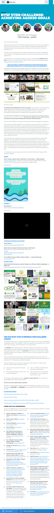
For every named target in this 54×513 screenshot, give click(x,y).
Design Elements (8, 254)
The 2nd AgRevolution (18, 488)
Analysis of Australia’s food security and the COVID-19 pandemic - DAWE (21, 400)
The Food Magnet (22, 415)
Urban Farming (22, 445)
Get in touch (8, 511)
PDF (18, 482)
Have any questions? (29, 511)
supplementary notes (33, 267)
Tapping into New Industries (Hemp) (12, 267)
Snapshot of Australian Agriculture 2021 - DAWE (15, 394)
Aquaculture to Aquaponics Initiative (12, 245)
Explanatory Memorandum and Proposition (14, 252)
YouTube (6, 251)
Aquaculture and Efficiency (10, 160)
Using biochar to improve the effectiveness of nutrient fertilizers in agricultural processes (39, 493)
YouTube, (38, 486)
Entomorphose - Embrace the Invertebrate (14, 207)
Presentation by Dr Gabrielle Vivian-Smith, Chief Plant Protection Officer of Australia (24, 403)
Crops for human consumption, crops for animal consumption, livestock (39, 415)
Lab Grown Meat (8, 258)
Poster (20, 482)
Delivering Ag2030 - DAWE (10, 397)
